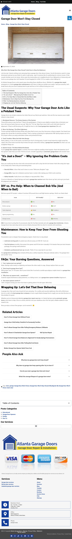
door (7, 386)
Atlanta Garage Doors (16, 531)
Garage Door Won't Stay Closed (39, 386)
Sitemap (39, 498)
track (8, 388)
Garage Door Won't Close (21, 386)
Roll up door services (7, 484)
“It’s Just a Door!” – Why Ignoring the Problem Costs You (18, 95)
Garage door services (8, 482)
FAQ (38, 496)
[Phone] (5, 523)
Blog (7, 24)
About (38, 482)
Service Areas (41, 494)
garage (12, 386)
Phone (12, 521)
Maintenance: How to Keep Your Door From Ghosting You (18, 99)
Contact (39, 490)
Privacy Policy (32, 531)
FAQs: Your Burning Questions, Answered (14, 101)
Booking (39, 492)
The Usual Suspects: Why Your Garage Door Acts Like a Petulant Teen (21, 93)
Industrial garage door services (10, 486)
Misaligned (52, 386)
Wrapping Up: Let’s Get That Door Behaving (14, 103)
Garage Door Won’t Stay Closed (19, 24)
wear (11, 388)
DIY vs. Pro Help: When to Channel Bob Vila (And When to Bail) (19, 97)
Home (3, 24)
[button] (70, 10)
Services (39, 484)
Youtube (39, 488)
